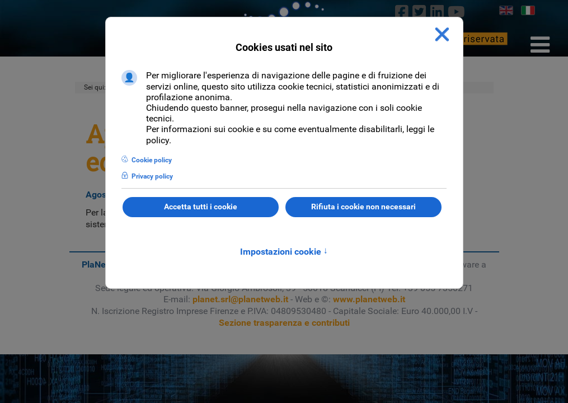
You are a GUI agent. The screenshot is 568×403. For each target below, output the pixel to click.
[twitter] (419, 11)
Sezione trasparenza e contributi (284, 322)
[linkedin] (436, 11)
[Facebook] (402, 11)
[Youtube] (456, 11)
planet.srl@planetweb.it (240, 299)
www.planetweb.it (369, 299)
